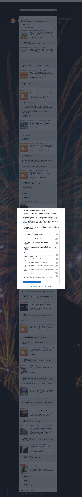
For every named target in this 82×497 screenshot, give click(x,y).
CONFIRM (32, 282)
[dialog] (41, 248)
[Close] (62, 211)
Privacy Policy (48, 286)
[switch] (56, 234)
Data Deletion (34, 286)
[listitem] (41, 231)
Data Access (41, 286)
